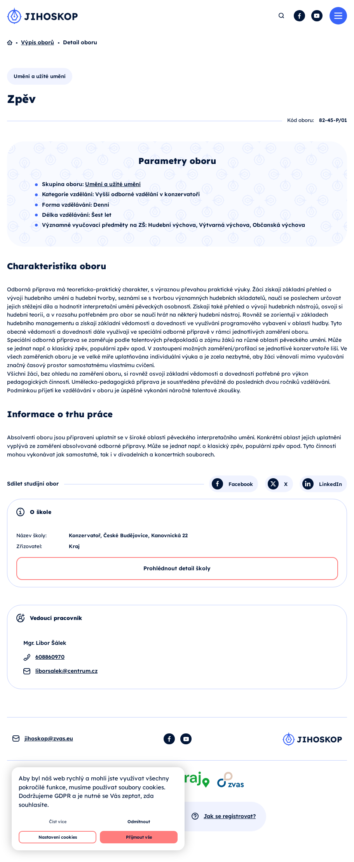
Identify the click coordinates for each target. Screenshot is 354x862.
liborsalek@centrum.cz (66, 670)
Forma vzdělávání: (67, 204)
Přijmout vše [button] (139, 837)
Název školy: (31, 535)
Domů (14, 42)
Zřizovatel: (29, 546)
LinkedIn (330, 484)
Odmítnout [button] (138, 821)
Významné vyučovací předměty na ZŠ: (95, 224)
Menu (338, 15)
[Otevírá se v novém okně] (230, 779)
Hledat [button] (282, 15)
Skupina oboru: (63, 184)
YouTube (317, 15)
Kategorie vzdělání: (68, 194)
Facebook (299, 15)
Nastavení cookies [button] (57, 837)
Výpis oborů (37, 42)
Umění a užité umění (40, 76)
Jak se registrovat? (230, 816)
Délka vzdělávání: (66, 214)
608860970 (50, 656)
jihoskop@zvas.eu (48, 738)
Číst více (57, 821)
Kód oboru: (300, 120)
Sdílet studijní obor (33, 483)
